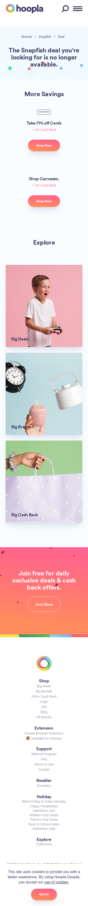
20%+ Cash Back (44, 696)
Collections (44, 844)
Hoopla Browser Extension (44, 733)
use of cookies (56, 882)
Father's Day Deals (44, 819)
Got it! (44, 894)
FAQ (44, 759)
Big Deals (44, 686)
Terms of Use (44, 764)
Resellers (44, 786)
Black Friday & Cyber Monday (44, 801)
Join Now (44, 604)
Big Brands (44, 691)
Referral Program (44, 754)
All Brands (44, 717)
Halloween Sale (44, 829)
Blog (44, 712)
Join (44, 707)
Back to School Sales (43, 824)
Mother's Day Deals (44, 815)
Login (44, 701)
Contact (44, 769)
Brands (27, 37)
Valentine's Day (44, 810)
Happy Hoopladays (44, 806)
